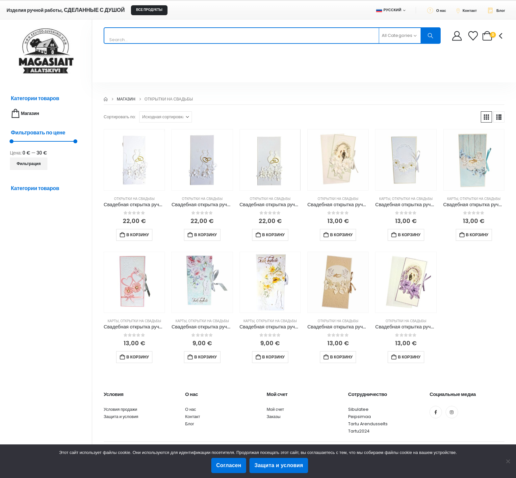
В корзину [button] (137, 235)
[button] (486, 117)
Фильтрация (29, 163)
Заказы (273, 416)
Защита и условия (121, 416)
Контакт (192, 416)
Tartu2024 (359, 431)
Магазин (24, 113)
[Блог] (498, 10)
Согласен (228, 465)
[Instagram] (452, 412)
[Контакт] (468, 10)
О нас (190, 409)
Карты (384, 198)
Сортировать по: (120, 117)
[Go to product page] (134, 159)
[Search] (430, 35)
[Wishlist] (473, 36)
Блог (189, 424)
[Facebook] (435, 412)
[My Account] (457, 36)
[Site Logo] (46, 50)
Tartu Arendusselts (368, 424)
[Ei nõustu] (507, 461)
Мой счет (275, 409)
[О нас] (438, 10)
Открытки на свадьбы (134, 198)
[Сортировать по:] (165, 117)
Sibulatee (358, 409)
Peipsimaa (359, 416)
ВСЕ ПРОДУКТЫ (149, 9)
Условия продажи (120, 409)
